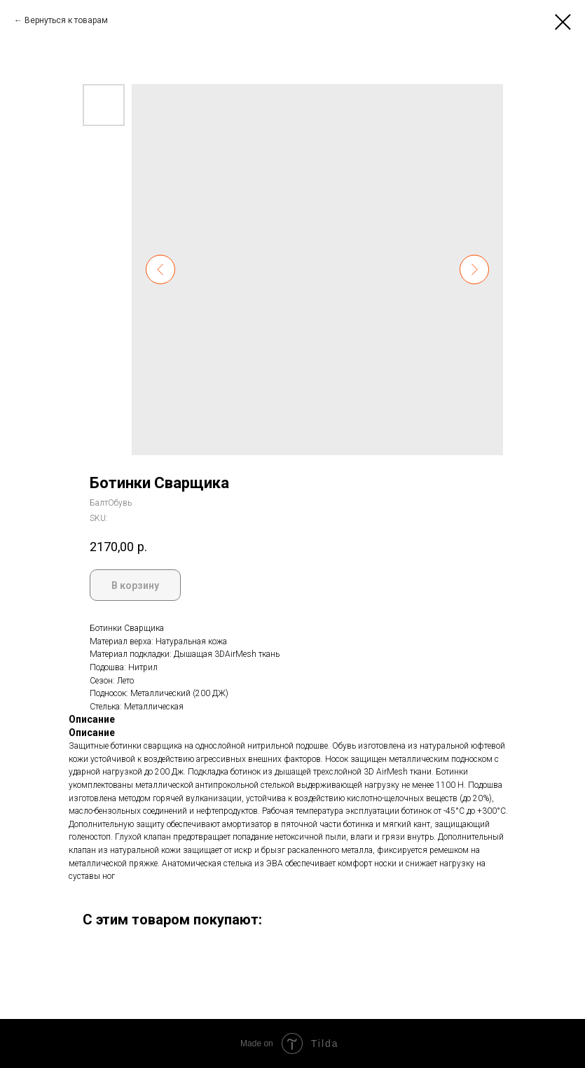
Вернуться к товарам (66, 20)
